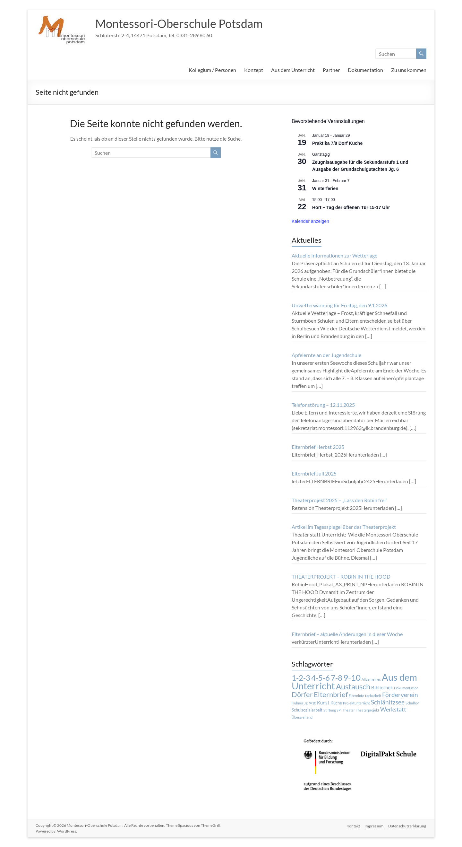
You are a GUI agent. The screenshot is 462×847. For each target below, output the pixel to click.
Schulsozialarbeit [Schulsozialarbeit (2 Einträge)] (307, 709)
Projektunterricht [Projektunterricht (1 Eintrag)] (356, 703)
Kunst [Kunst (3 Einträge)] (323, 702)
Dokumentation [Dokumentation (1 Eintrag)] (406, 688)
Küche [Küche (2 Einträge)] (336, 702)
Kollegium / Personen (212, 70)
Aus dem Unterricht (293, 70)
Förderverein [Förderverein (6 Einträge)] (400, 694)
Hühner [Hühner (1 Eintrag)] (297, 703)
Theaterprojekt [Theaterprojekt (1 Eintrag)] (367, 710)
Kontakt (352, 825)
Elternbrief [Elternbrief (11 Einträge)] (331, 694)
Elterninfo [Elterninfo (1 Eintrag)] (356, 696)
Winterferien (325, 188)
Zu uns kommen (408, 70)
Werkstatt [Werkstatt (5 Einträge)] (393, 709)
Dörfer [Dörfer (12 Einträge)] (302, 694)
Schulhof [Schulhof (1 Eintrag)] (412, 703)
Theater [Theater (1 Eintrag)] (349, 710)
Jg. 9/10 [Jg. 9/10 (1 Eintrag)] (310, 703)
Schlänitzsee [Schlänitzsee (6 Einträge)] (388, 702)
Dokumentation (365, 70)
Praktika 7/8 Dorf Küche (337, 143)
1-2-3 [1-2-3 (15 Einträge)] (301, 677)
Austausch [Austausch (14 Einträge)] (353, 686)
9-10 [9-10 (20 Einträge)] (352, 677)
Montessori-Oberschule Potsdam (179, 23)
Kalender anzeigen (310, 221)
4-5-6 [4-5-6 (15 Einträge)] (320, 677)
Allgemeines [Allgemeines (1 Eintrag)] (371, 679)
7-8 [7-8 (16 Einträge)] (336, 677)
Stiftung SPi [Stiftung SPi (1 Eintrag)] (332, 710)
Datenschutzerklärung (407, 825)
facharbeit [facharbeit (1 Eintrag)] (373, 696)
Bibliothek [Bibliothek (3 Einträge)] (382, 687)
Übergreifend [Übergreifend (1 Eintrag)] (302, 717)
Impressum (373, 825)
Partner (331, 70)
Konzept (253, 70)
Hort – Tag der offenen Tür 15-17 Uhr (351, 207)
